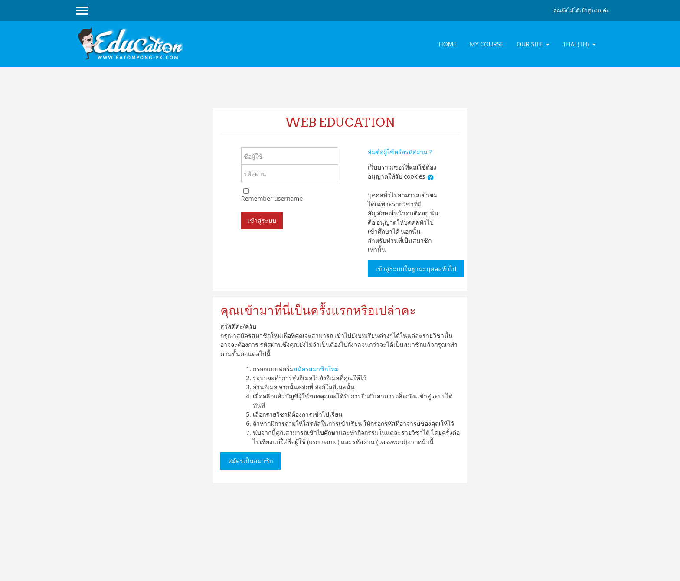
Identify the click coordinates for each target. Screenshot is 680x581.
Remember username (272, 198)
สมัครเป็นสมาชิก (250, 461)
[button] (431, 177)
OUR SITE (530, 44)
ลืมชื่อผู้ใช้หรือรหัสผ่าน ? (400, 152)
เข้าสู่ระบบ (262, 221)
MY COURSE (486, 44)
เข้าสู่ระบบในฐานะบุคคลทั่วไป (416, 269)
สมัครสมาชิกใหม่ (316, 369)
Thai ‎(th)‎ (576, 44)
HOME (447, 44)
